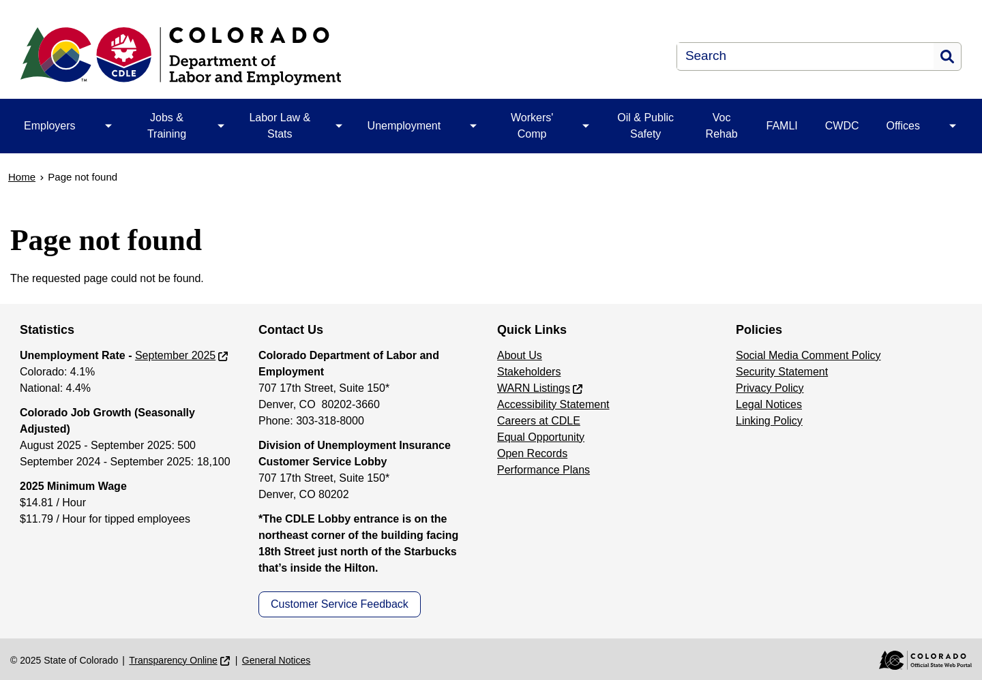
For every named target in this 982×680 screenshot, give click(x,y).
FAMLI (782, 126)
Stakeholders (529, 371)
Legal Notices (769, 404)
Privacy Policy (770, 388)
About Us (519, 355)
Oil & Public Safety (645, 126)
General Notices (276, 660)
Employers (50, 126)
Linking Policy (769, 421)
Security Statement (782, 371)
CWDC (842, 126)
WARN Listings (533, 388)
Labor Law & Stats (279, 126)
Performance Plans (543, 470)
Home (21, 177)
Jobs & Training (166, 126)
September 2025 (175, 355)
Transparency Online (173, 660)
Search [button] (947, 56)
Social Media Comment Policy (808, 355)
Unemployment (404, 126)
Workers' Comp (532, 126)
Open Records (532, 453)
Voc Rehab (722, 126)
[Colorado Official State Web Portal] (916, 660)
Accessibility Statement (553, 404)
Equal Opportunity (540, 437)
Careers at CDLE (538, 421)
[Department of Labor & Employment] (290, 56)
